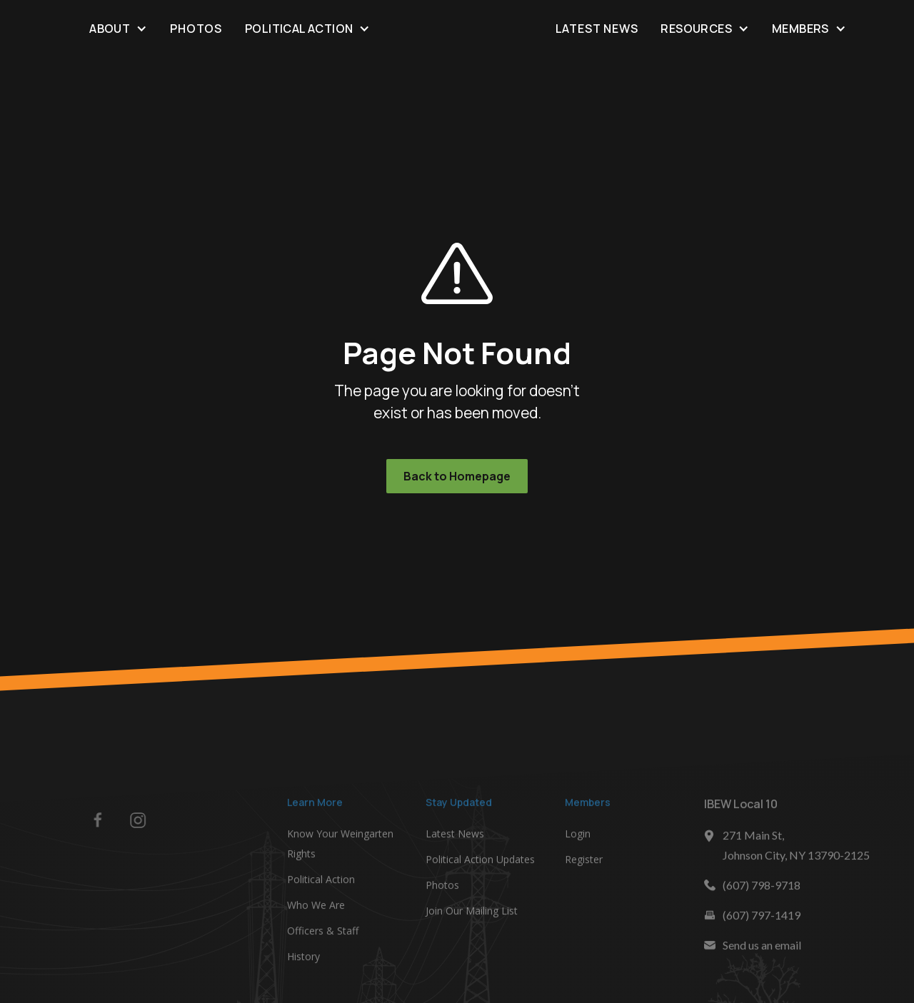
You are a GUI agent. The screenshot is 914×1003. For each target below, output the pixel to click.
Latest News (597, 28)
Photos (196, 28)
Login (578, 835)
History (303, 958)
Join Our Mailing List (472, 912)
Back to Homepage (457, 476)
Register (584, 861)
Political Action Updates (480, 861)
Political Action (321, 881)
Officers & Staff (322, 932)
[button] (118, 28)
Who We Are (316, 907)
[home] (456, 29)
